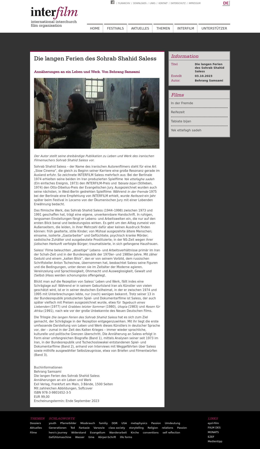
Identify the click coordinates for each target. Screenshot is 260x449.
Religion (153, 427)
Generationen (57, 427)
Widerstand (78, 432)
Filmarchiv (124, 3)
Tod (72, 427)
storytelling (136, 427)
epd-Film (213, 423)
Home (95, 28)
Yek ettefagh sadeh (186, 130)
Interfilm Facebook (113, 2)
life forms (126, 437)
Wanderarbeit (118, 432)
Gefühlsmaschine (60, 437)
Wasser (80, 437)
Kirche (135, 432)
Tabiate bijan (181, 121)
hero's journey (58, 432)
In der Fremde (182, 103)
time (91, 437)
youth (52, 423)
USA (124, 423)
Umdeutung (172, 423)
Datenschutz (178, 3)
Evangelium (97, 432)
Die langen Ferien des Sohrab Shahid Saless (209, 68)
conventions (151, 432)
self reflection (171, 432)
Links (152, 3)
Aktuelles (140, 28)
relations (167, 427)
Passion (156, 423)
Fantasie (84, 427)
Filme (33, 432)
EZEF (211, 436)
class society (117, 427)
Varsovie (99, 427)
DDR (114, 423)
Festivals (115, 28)
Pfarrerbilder (68, 423)
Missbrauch (87, 423)
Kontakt (162, 3)
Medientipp (215, 441)
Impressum (195, 3)
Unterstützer (214, 28)
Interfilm (185, 28)
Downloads (140, 3)
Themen (163, 28)
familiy (103, 423)
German (225, 2)
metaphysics (139, 423)
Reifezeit (178, 112)
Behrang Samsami (209, 80)
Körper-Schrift (107, 437)
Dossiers (35, 423)
